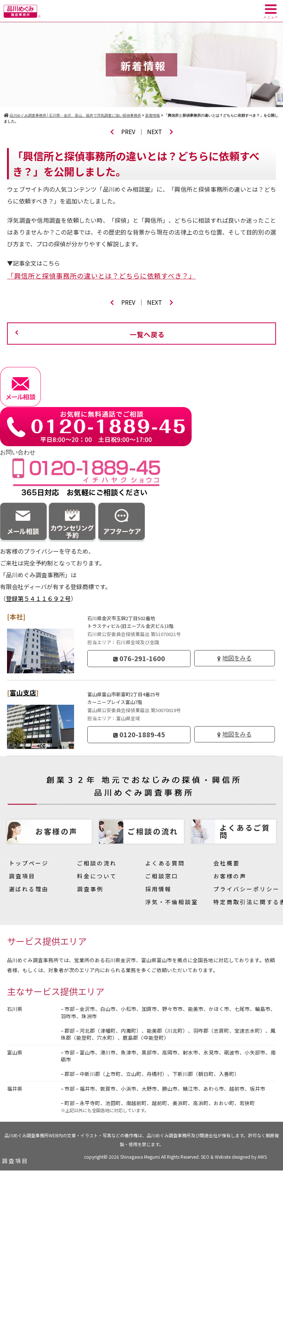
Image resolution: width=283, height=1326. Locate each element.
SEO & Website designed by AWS (234, 1157)
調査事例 (90, 889)
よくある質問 (165, 863)
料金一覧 (15, 1174)
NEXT (160, 131)
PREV (122, 131)
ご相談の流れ (97, 863)
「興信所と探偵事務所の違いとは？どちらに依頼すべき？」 (101, 275)
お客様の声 (230, 876)
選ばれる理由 (29, 889)
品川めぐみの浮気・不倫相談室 (48, 1277)
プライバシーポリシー (246, 889)
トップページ (29, 863)
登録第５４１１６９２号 (38, 598)
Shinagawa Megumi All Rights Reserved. (160, 1157)
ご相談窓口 (161, 876)
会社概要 (226, 863)
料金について (97, 876)
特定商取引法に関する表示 (41, 1303)
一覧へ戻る (147, 334)
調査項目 (22, 876)
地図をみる (237, 657)
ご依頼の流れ (22, 1199)
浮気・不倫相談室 (171, 902)
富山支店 (23, 692)
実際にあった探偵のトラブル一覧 (51, 1264)
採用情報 (158, 889)
